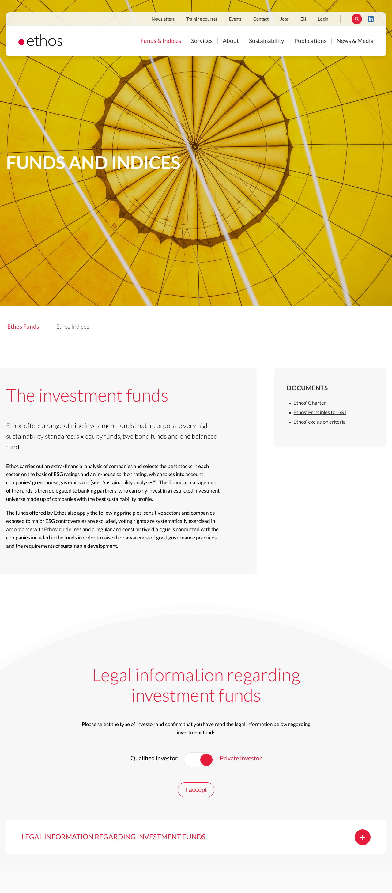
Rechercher (357, 19)
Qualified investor (154, 758)
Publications (310, 41)
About (231, 41)
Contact (261, 19)
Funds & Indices (161, 41)
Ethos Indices (72, 327)
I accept (196, 789)
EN (303, 19)
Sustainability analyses (128, 482)
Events (235, 19)
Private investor (241, 758)
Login (323, 19)
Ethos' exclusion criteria (319, 422)
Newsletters (163, 19)
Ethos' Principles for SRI (319, 412)
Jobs (284, 19)
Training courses (201, 19)
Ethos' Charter (309, 403)
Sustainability (266, 41)
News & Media (355, 41)
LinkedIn (371, 19)
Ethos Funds (23, 327)
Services (202, 41)
